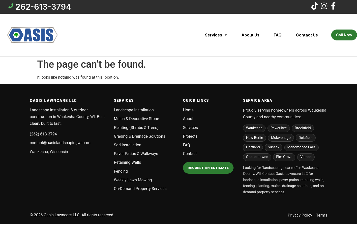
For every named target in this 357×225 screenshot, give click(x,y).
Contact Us (307, 35)
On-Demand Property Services (140, 189)
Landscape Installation (134, 110)
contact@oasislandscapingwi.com (60, 143)
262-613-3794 (44, 7)
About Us (250, 35)
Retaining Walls (127, 163)
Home (188, 110)
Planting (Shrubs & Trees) (136, 128)
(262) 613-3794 (43, 134)
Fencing (121, 172)
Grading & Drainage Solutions (139, 137)
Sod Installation (127, 145)
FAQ (278, 35)
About (188, 119)
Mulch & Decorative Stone (136, 119)
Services (216, 35)
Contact (190, 154)
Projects (190, 137)
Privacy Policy (300, 216)
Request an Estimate (208, 168)
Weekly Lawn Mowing (133, 180)
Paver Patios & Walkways (136, 154)
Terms (321, 216)
